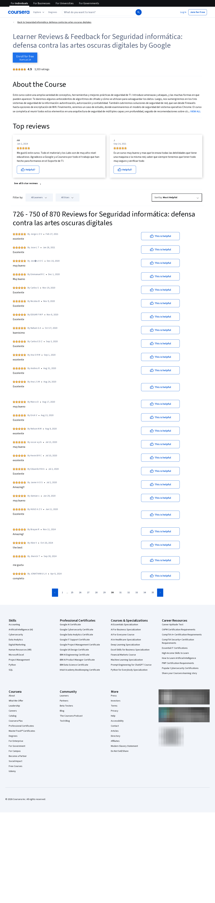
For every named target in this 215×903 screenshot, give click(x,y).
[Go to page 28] (96, 593)
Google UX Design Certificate (74, 649)
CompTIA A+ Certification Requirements (182, 634)
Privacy (114, 711)
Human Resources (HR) (20, 649)
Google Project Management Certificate (80, 644)
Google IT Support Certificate (75, 639)
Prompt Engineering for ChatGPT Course (131, 665)
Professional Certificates (21, 726)
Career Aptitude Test (172, 624)
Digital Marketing (17, 644)
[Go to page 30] (112, 593)
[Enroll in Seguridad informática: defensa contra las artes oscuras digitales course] (25, 58)
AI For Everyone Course (122, 634)
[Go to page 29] (104, 593)
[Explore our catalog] (39, 12)
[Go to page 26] (80, 593)
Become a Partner (18, 756)
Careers (13, 711)
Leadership (14, 705)
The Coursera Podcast (71, 716)
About (12, 695)
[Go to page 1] (62, 593)
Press (114, 695)
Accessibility (117, 721)
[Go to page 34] (145, 593)
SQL (11, 670)
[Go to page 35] (153, 593)
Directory (115, 736)
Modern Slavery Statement (124, 746)
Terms (114, 705)
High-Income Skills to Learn (175, 653)
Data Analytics (16, 639)
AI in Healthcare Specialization (126, 639)
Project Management (19, 660)
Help (113, 716)
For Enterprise (16, 741)
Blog (62, 711)
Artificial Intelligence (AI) (21, 629)
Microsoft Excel (16, 654)
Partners (64, 700)
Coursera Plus (16, 721)
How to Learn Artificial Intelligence (179, 658)
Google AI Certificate (70, 624)
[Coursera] (18, 12)
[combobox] (95, 12)
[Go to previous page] (55, 593)
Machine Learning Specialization (127, 660)
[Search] (139, 12)
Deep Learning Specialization (125, 644)
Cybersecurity (16, 634)
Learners (64, 695)
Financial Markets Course (123, 654)
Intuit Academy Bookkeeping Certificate (80, 670)
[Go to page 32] (128, 593)
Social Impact (15, 761)
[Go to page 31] (120, 593)
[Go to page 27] (88, 593)
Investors (115, 700)
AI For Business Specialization (126, 629)
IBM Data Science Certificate (74, 665)
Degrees (13, 736)
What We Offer (16, 700)
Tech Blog (65, 721)
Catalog (12, 716)
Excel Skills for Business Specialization (130, 649)
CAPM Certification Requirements (178, 629)
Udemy (12, 771)
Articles (115, 731)
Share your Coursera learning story (179, 673)
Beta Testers (66, 705)
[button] (52, 12)
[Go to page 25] (72, 593)
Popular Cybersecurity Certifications (180, 668)
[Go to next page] (160, 593)
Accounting (14, 624)
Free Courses (15, 766)
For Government (17, 746)
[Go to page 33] (137, 593)
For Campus (15, 751)
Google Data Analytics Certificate (76, 634)
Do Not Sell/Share (119, 751)
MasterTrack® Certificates (22, 731)
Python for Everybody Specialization (129, 670)
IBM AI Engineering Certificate (74, 654)
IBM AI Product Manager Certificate (77, 660)
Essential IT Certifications (175, 648)
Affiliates (115, 741)
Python (12, 665)
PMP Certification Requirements (178, 663)
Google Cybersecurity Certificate (76, 629)
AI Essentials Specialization (124, 624)
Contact (115, 726)
